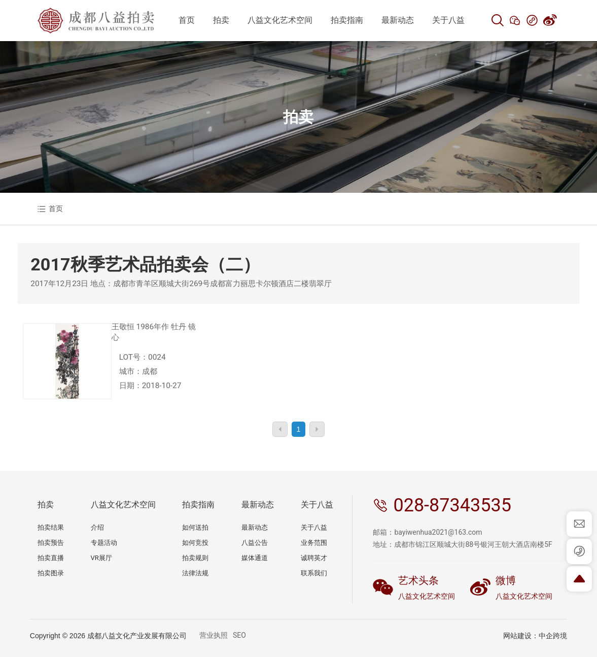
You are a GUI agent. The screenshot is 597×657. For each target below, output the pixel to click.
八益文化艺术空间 (426, 596)
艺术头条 (418, 580)
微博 (506, 580)
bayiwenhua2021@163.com (438, 532)
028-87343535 (452, 505)
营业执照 (213, 635)
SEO (239, 635)
